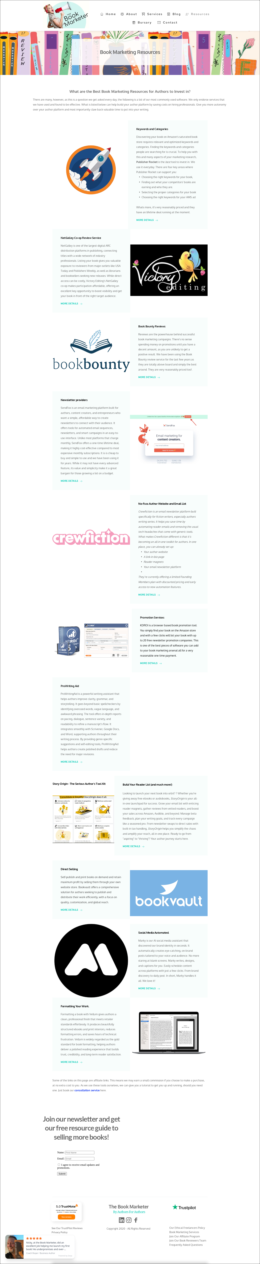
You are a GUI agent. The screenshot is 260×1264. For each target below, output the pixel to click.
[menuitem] (108, 14)
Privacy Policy (60, 1232)
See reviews (66, 1217)
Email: (61, 1158)
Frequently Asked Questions (186, 1244)
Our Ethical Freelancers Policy (187, 1227)
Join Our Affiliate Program (184, 1236)
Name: (61, 1152)
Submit (62, 1174)
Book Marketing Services (184, 1232)
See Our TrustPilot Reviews (67, 1228)
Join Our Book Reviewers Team (187, 1240)
